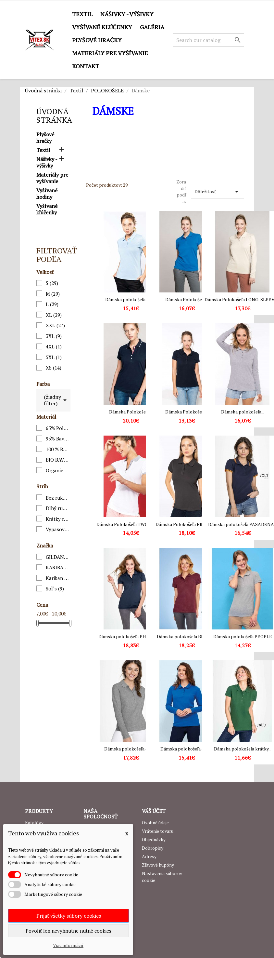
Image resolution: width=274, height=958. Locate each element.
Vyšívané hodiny (46, 193)
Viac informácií (68, 945)
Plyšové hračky (97, 40)
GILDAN (57, 557)
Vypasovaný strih (57, 529)
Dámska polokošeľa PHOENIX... (130, 636)
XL (54, 315)
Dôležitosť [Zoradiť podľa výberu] (217, 192)
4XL (54, 346)
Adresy (149, 856)
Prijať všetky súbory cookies (68, 915)
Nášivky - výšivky (127, 14)
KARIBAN (57, 567)
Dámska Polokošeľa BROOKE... (187, 524)
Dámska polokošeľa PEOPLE (242, 636)
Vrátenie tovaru (157, 831)
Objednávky (154, 839)
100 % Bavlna (57, 449)
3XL (54, 336)
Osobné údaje (155, 822)
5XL (54, 357)
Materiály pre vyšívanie (110, 53)
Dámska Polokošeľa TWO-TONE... (130, 524)
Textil (82, 14)
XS (53, 367)
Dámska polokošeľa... (242, 412)
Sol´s (55, 588)
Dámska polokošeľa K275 (130, 299)
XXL (55, 325)
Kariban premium (57, 578)
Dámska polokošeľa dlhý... (130, 749)
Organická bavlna (57, 470)
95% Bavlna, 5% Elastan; (57, 438)
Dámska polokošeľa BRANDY (187, 636)
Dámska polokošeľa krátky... (242, 749)
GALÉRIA (152, 27)
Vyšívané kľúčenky (102, 27)
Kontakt (85, 66)
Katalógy (34, 822)
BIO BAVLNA (57, 459)
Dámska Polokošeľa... (186, 299)
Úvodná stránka (54, 115)
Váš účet (154, 811)
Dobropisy (152, 848)
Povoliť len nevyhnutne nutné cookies (68, 930)
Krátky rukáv (57, 519)
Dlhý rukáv (57, 508)
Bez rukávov (57, 497)
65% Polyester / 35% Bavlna (57, 428)
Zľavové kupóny (158, 865)
